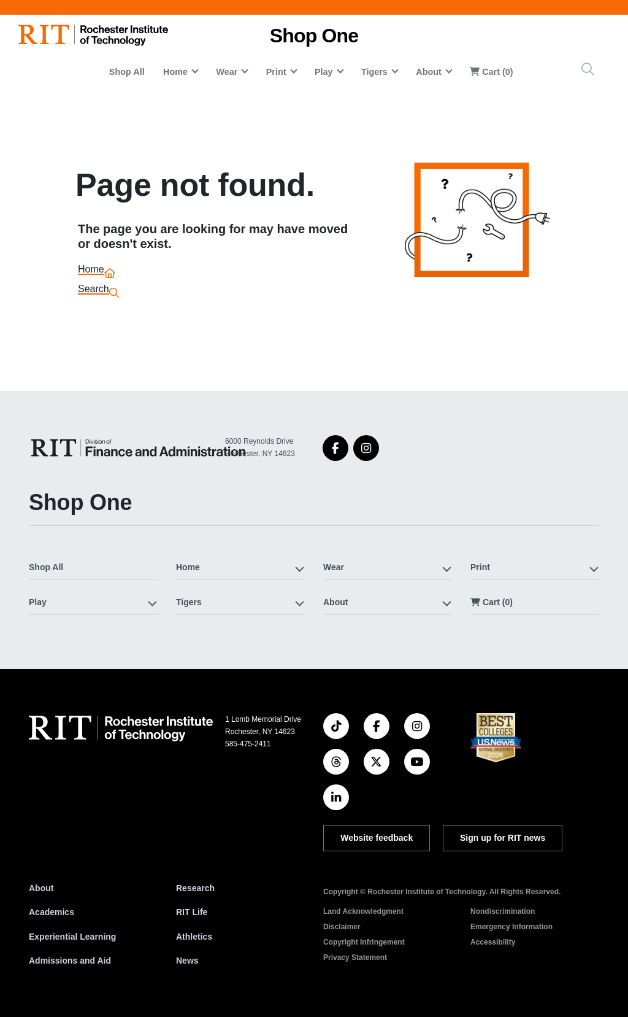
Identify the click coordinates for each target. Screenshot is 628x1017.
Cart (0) (491, 72)
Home (91, 271)
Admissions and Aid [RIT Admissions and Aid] (70, 960)
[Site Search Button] (587, 69)
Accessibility (492, 942)
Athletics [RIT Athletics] (194, 937)
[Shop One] (140, 447)
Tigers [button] (374, 72)
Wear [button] (226, 72)
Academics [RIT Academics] (51, 912)
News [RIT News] (187, 960)
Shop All (127, 72)
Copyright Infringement (364, 942)
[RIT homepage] (93, 35)
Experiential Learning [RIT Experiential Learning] (72, 937)
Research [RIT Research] (195, 888)
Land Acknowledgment (363, 911)
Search (93, 291)
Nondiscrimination (502, 911)
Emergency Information (511, 926)
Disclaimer (342, 926)
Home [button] (175, 72)
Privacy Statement (355, 957)
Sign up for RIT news (502, 838)
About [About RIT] (41, 888)
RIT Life (191, 912)
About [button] (429, 72)
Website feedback (376, 838)
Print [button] (276, 72)
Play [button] (324, 72)
